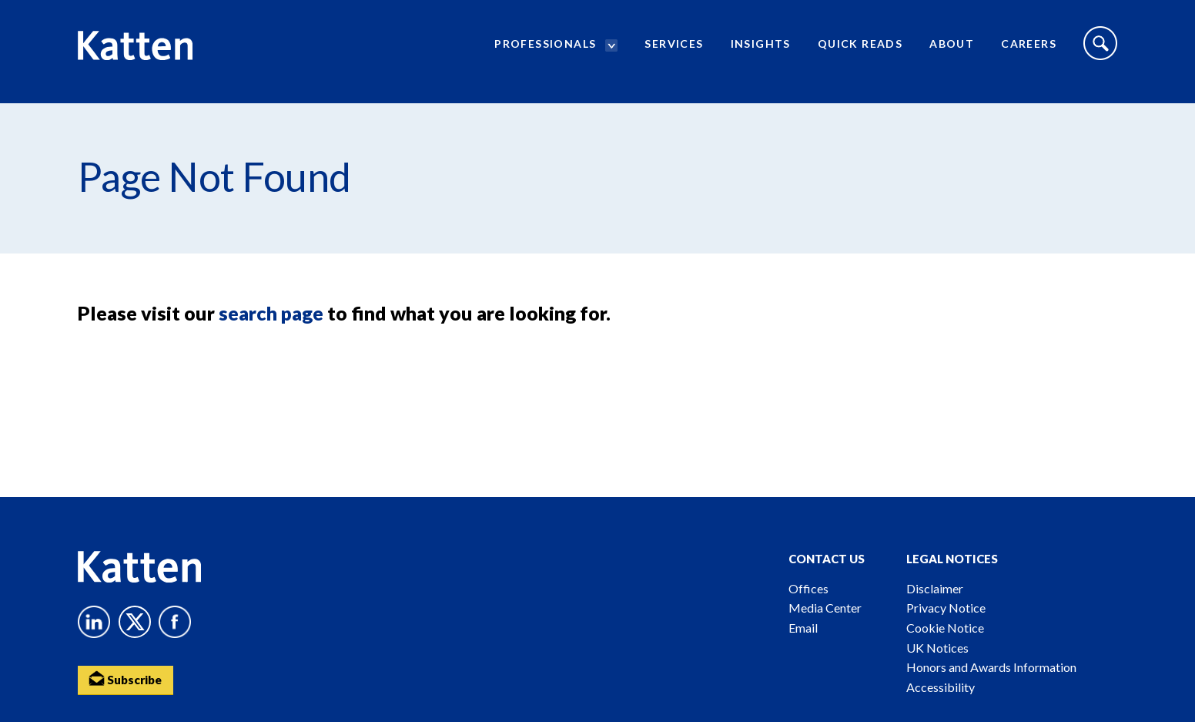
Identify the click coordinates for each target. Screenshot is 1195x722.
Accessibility (940, 687)
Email (803, 627)
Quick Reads (860, 50)
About (951, 50)
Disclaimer (934, 588)
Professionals (545, 50)
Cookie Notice (945, 627)
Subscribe (127, 680)
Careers (1028, 50)
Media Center (825, 607)
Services (673, 50)
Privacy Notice (946, 607)
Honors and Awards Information (991, 667)
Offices (808, 588)
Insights (761, 50)
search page (271, 312)
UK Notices (937, 647)
